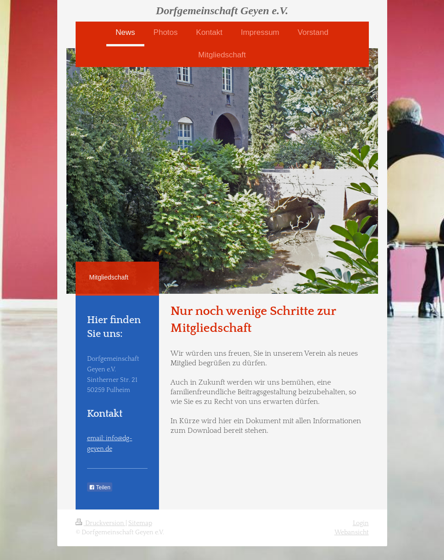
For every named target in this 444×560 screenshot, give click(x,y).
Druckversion (101, 523)
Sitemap (140, 523)
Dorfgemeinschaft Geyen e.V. (222, 11)
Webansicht (351, 532)
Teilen (99, 487)
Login (361, 523)
